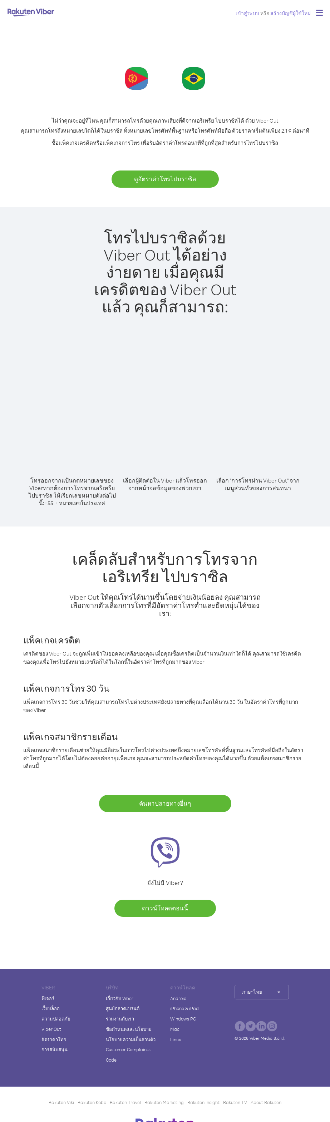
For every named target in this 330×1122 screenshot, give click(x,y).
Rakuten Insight (203, 1102)
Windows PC (183, 1019)
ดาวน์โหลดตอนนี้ (165, 908)
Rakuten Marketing (164, 1102)
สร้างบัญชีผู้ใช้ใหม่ (290, 13)
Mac (174, 1029)
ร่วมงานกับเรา (120, 1019)
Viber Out (51, 1029)
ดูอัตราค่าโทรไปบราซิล (165, 179)
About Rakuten (266, 1102)
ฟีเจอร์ (47, 998)
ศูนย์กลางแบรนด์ (122, 1008)
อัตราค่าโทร (53, 1039)
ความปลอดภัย (55, 1019)
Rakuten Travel (125, 1102)
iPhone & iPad (184, 1008)
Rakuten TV (235, 1102)
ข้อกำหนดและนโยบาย (129, 1029)
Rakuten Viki (61, 1102)
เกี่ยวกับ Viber (119, 998)
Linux (175, 1039)
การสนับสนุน (54, 1049)
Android (178, 998)
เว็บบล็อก (50, 1008)
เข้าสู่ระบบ (247, 13)
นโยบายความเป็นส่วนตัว (131, 1039)
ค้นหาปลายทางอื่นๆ (165, 803)
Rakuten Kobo (92, 1102)
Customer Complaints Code (128, 1055)
